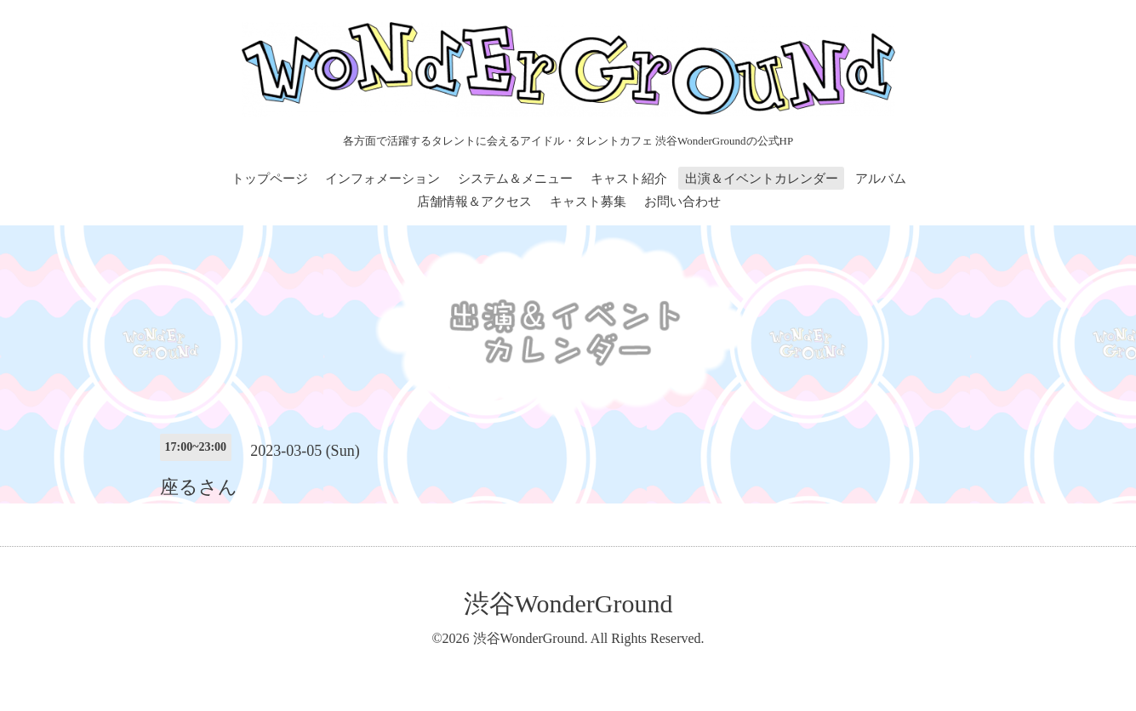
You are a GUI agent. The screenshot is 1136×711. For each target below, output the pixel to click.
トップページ (269, 178)
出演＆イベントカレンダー (761, 178)
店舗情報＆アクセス (474, 201)
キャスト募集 (588, 201)
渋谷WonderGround (568, 603)
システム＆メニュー (515, 178)
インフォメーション (382, 178)
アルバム (880, 178)
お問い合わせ (682, 201)
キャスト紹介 (629, 178)
